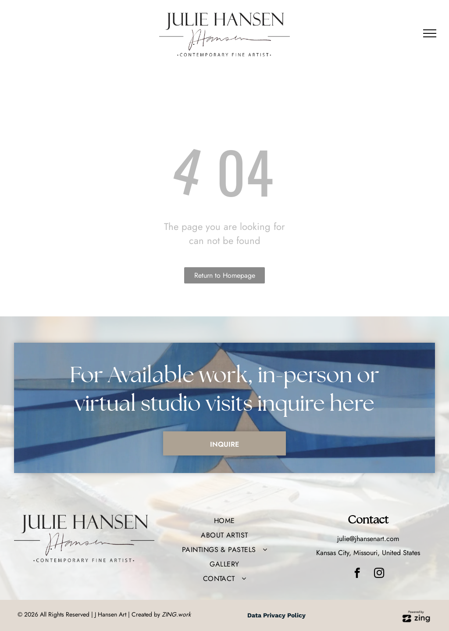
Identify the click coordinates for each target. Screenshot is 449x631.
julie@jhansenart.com (368, 539)
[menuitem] (224, 520)
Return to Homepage (224, 275)
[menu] (429, 33)
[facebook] (357, 574)
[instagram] (379, 574)
